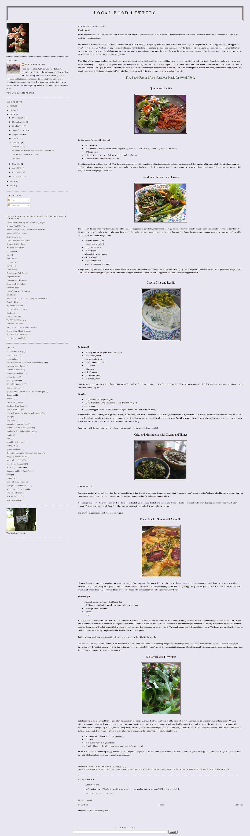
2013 (12, 106)
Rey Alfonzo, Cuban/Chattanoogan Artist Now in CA (29, 298)
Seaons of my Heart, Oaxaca (18, 331)
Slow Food (11, 266)
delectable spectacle (15, 384)
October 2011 (18, 126)
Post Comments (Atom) (99, 810)
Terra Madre (12, 269)
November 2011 (19, 122)
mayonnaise (11, 420)
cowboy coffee (13, 380)
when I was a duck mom (17, 489)
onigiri (9, 435)
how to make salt (14, 409)
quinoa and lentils (219, 769)
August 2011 (17, 134)
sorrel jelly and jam (15, 460)
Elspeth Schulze (13, 276)
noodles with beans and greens (191, 769)
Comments (14, 205)
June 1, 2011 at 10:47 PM (99, 793)
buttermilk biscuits (14, 369)
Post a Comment (85, 800)
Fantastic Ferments (19, 146)
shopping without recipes (17, 456)
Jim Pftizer (11, 295)
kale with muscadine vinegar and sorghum (24, 413)
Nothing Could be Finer (16, 226)
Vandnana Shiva (150, 61)
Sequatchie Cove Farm (16, 244)
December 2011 (19, 118)
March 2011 (17, 172)
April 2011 (17, 168)
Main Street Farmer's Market (18, 240)
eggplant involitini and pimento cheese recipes (26, 391)
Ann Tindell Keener (35, 64)
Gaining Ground (13, 262)
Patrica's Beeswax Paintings (18, 291)
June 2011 (16, 142)
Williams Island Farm (16, 247)
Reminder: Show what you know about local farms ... (34, 150)
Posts (11, 200)
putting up (11, 445)
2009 (12, 185)
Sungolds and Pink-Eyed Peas (19, 471)
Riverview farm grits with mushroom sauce (25, 453)
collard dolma (12, 377)
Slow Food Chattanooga (17, 233)
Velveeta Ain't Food (15, 324)
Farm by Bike (12, 302)
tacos (9, 474)
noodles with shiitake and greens (20, 431)
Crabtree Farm (12, 251)
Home (161, 805)
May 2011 (16, 164)
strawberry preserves (15, 467)
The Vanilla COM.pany (16, 320)
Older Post (239, 805)
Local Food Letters (125, 13)
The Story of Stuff (14, 316)
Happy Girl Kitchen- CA (17, 309)
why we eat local (14, 496)
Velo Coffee (11, 258)
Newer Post (83, 805)
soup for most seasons (16, 464)
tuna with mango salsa (16, 482)
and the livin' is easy (15, 351)
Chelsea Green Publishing (17, 338)
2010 (12, 181)
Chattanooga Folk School (17, 273)
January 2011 (18, 176)
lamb (9, 417)
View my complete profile (20, 93)
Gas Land (11, 313)
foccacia (148, 769)
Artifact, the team (14, 237)
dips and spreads (13, 388)
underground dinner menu (17, 485)
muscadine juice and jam (17, 424)
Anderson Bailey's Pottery (17, 284)
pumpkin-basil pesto (15, 442)
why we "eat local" (14, 493)
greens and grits (163, 769)
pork (8, 438)
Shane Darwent (13, 287)
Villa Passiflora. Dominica (18, 334)
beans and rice (12, 359)
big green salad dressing (100, 769)
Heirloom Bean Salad (15, 406)
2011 (12, 114)
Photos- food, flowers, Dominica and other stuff (26, 229)
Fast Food (84, 30)
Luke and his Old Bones (17, 280)
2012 (12, 110)
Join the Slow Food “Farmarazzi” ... (26, 154)
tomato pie (11, 478)
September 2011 (19, 130)
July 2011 (16, 138)
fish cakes (11, 395)
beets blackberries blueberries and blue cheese (26, 362)
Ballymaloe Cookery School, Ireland (22, 327)
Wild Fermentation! (15, 305)
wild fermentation (14, 500)
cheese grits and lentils (128, 769)
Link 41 (10, 255)
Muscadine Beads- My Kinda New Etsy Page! (26, 222)
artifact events (12, 355)
